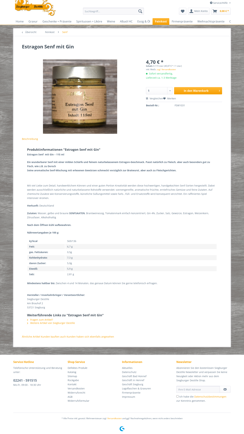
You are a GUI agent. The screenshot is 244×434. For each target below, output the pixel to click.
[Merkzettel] (182, 11)
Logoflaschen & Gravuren (136, 388)
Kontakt (72, 384)
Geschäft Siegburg (132, 384)
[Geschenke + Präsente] (57, 21)
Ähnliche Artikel (31, 336)
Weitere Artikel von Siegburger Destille (51, 323)
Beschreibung (30, 139)
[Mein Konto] (198, 11)
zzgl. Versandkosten (166, 69)
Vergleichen (154, 98)
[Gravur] (33, 21)
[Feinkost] (161, 21)
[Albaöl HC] (126, 21)
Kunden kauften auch (53, 336)
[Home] (19, 21)
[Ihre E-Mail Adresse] (198, 389)
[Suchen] (140, 11)
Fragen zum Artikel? (40, 319)
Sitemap (72, 376)
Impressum (128, 396)
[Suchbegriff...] (113, 11)
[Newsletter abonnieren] (225, 389)
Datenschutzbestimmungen (210, 396)
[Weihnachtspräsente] (211, 21)
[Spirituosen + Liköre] (89, 21)
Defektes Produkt (77, 368)
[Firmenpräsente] (182, 21)
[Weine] (111, 21)
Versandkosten (76, 388)
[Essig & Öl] (144, 21)
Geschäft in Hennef (133, 380)
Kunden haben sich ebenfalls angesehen (90, 336)
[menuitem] (113, 13)
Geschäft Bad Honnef (134, 376)
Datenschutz (129, 372)
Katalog (72, 372)
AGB (70, 396)
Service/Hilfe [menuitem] (219, 2)
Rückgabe (73, 380)
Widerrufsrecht (76, 392)
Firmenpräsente (131, 392)
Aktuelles (127, 368)
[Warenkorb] (221, 11)
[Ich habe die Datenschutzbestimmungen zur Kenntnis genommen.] (177, 396)
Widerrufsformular (78, 400)
